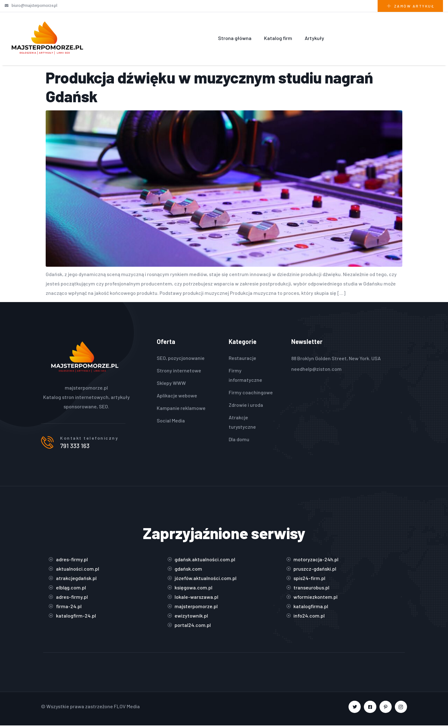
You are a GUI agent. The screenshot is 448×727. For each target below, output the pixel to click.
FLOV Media (127, 708)
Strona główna (235, 38)
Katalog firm (278, 38)
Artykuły (314, 38)
